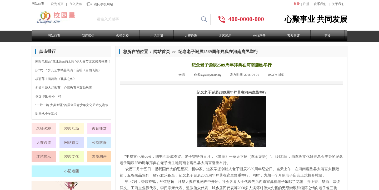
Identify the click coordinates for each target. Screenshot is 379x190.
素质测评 (293, 35)
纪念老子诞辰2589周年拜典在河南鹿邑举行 (218, 51)
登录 (296, 4)
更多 (328, 35)
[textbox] (146, 19)
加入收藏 (75, 4)
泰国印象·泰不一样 (48, 96)
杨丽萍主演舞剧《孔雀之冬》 (55, 79)
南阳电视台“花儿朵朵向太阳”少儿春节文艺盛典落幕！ (73, 61)
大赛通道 (190, 35)
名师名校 (122, 35)
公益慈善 (259, 35)
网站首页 (38, 4)
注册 (306, 4)
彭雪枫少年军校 (46, 114)
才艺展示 (225, 35)
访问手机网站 (103, 4)
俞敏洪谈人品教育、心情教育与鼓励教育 (63, 87)
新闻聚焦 (88, 35)
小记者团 (156, 35)
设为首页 (57, 4)
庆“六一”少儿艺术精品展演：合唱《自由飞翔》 (68, 70)
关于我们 (338, 4)
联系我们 (320, 4)
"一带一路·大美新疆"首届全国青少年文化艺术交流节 (71, 105)
